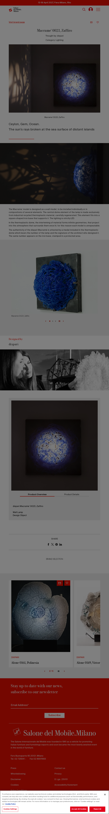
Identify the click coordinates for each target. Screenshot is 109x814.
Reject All (97, 809)
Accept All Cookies (79, 809)
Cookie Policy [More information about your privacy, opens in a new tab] (10, 804)
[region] (54, 802)
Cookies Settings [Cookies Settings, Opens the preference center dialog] (10, 809)
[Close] (105, 794)
